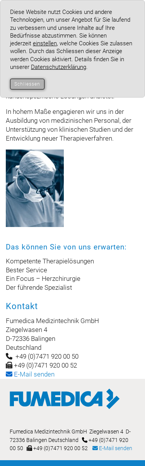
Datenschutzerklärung (58, 67)
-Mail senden (30, 374)
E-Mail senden (112, 448)
